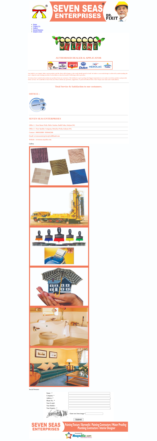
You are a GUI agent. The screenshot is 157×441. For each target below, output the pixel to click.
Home (35, 24)
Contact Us (36, 26)
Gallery (35, 28)
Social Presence (38, 30)
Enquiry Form (37, 31)
